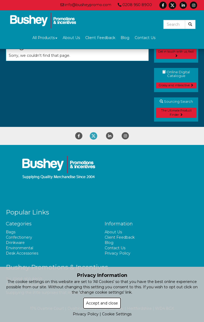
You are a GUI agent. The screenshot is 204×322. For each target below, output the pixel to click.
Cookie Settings (116, 314)
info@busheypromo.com (85, 4)
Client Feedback (100, 37)
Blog (125, 37)
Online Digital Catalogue (176, 74)
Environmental (19, 248)
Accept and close (102, 303)
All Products (44, 37)
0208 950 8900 (135, 4)
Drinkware (15, 242)
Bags (10, 232)
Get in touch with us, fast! (176, 53)
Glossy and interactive (176, 85)
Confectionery (19, 237)
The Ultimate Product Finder (176, 113)
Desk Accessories (22, 253)
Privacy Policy (117, 253)
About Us (71, 37)
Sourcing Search (176, 101)
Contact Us (145, 37)
